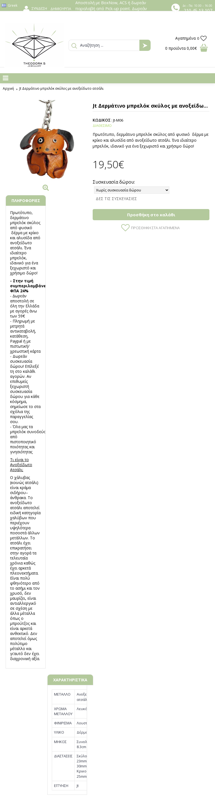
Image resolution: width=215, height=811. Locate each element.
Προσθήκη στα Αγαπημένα (155, 227)
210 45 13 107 (198, 11)
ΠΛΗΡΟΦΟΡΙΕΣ (25, 200)
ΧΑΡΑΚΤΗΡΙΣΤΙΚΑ (70, 679)
